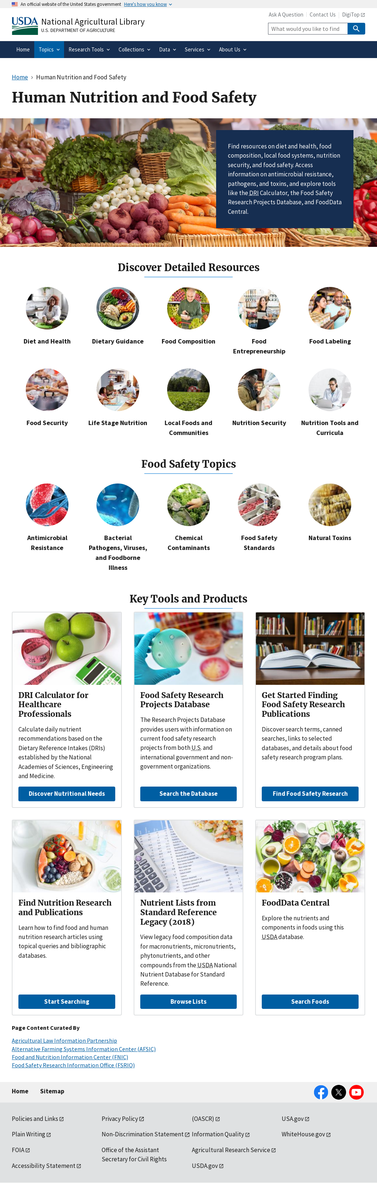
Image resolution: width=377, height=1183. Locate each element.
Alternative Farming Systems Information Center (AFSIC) (84, 1049)
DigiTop (351, 14)
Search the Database (188, 794)
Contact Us (323, 14)
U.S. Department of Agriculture (78, 30)
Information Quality (218, 1134)
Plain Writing (28, 1134)
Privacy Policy (120, 1119)
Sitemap (52, 1091)
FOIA (18, 1150)
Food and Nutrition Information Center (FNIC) (70, 1057)
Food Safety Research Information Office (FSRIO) (73, 1065)
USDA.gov (205, 1166)
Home (20, 1091)
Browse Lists (188, 1001)
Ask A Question (286, 14)
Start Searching (66, 1001)
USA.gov (293, 1119)
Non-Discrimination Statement (143, 1134)
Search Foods (310, 1001)
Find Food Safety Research (310, 794)
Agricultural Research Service (231, 1150)
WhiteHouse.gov (303, 1134)
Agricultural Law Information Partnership (64, 1040)
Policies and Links (35, 1119)
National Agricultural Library (93, 21)
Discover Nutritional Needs (67, 794)
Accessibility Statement (43, 1166)
